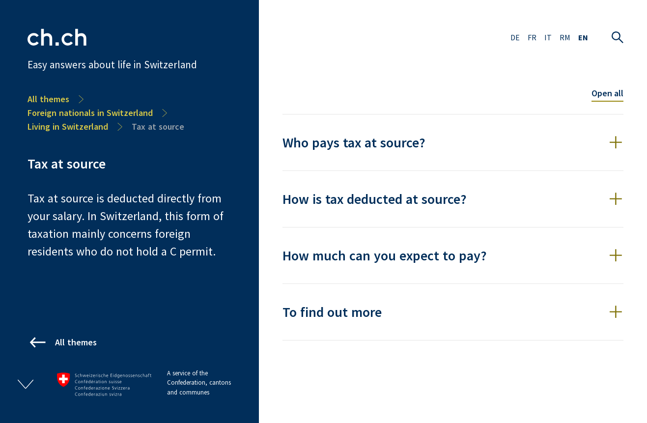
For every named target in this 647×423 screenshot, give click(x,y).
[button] (452, 142)
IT (548, 37)
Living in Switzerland (68, 126)
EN (583, 37)
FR (532, 37)
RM (565, 37)
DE (515, 37)
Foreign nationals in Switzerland (90, 112)
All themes (48, 99)
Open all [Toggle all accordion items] (607, 93)
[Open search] (617, 37)
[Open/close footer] (25, 384)
